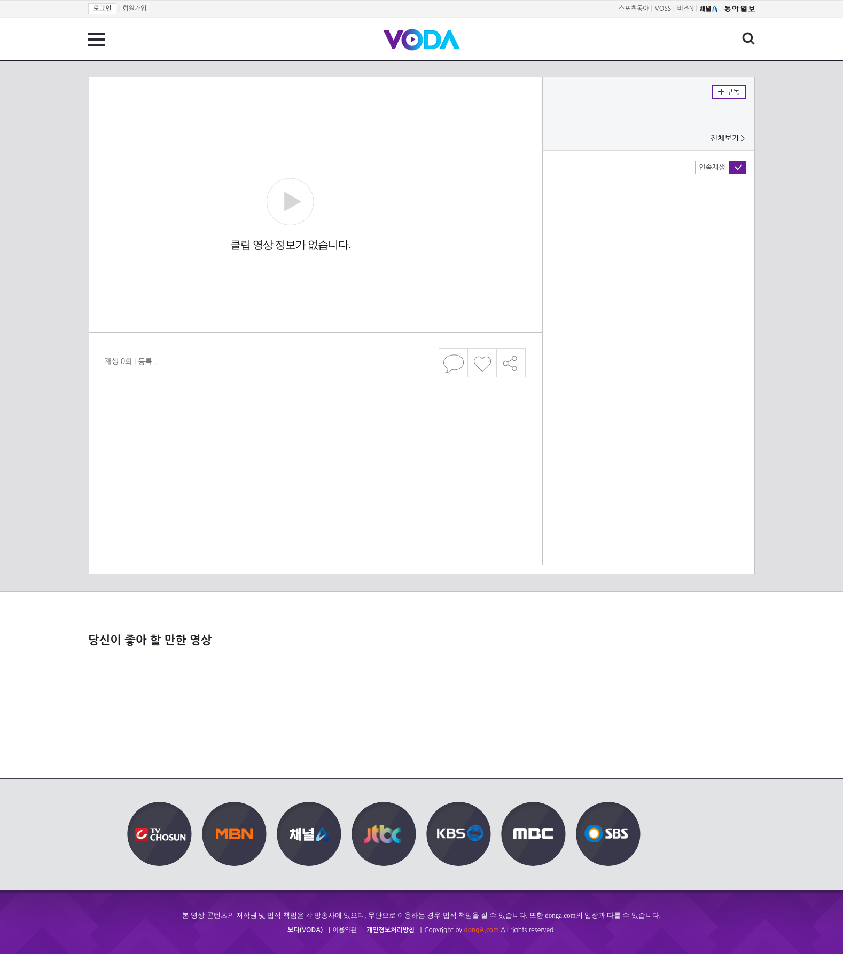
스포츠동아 (634, 8)
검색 (748, 38)
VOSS (663, 8)
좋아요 (482, 362)
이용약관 (345, 930)
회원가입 (134, 8)
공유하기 (511, 362)
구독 (729, 92)
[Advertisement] (315, 424)
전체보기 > (728, 138)
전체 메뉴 (96, 39)
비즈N (685, 8)
